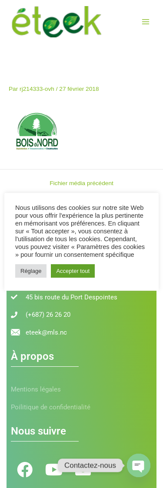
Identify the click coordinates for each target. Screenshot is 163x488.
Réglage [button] (30, 271)
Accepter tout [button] (73, 271)
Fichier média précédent (81, 183)
